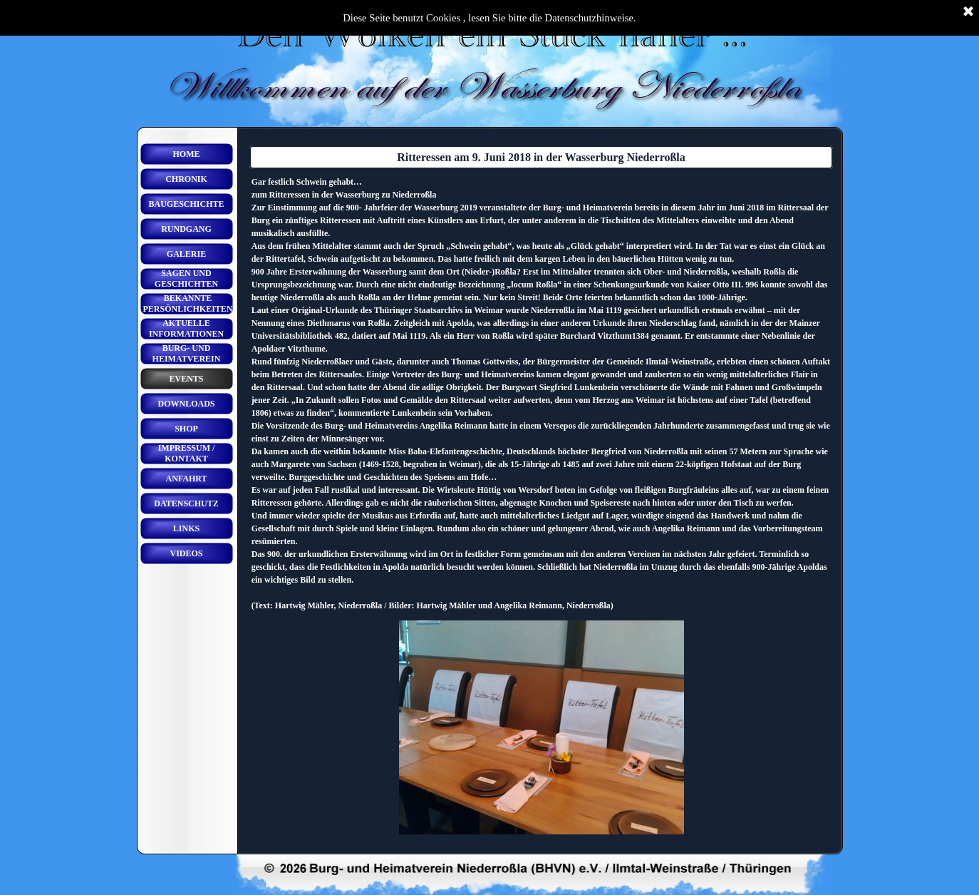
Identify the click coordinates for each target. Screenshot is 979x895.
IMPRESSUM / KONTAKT (186, 453)
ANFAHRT (186, 479)
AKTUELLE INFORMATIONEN (186, 328)
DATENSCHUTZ (186, 503)
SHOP (186, 429)
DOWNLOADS (185, 404)
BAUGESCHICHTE (186, 204)
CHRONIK (186, 179)
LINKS (186, 528)
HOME (186, 154)
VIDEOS (186, 553)
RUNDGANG (186, 229)
